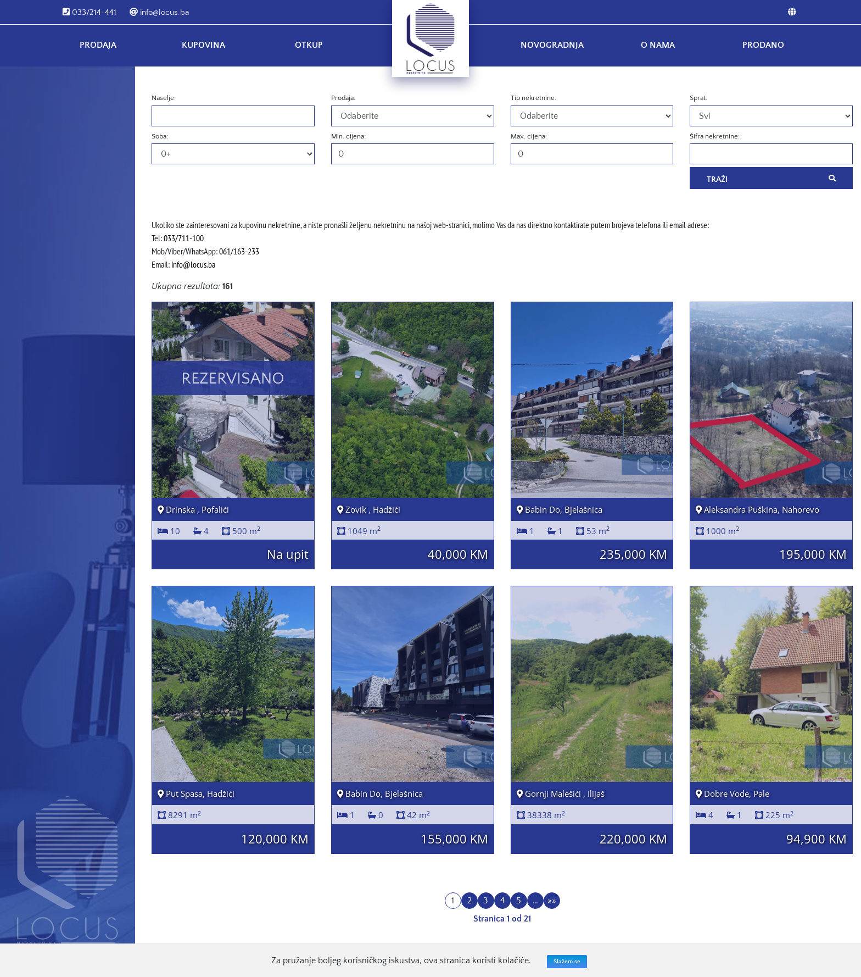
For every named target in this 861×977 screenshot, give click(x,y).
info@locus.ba (159, 12)
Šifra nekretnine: (715, 136)
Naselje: (164, 98)
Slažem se (567, 961)
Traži (771, 178)
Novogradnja (552, 45)
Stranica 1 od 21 (502, 919)
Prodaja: (343, 98)
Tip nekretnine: (533, 98)
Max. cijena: (529, 136)
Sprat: (698, 98)
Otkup (309, 45)
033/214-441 (89, 12)
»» (551, 901)
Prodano (763, 45)
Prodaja (98, 45)
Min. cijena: (348, 136)
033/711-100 (184, 237)
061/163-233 (239, 251)
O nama (658, 45)
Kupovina (203, 45)
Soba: (160, 136)
